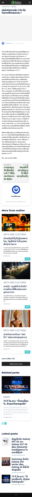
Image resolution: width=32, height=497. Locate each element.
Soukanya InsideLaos (18, 455)
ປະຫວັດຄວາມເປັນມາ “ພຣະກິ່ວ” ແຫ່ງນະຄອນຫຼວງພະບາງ (15, 335)
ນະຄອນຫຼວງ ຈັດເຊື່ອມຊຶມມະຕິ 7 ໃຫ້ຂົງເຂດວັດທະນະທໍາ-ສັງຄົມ (9, 173)
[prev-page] (3, 423)
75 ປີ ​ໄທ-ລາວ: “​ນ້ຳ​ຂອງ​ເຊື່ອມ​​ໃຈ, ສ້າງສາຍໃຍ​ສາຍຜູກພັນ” (15, 402)
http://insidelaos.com (16, 198)
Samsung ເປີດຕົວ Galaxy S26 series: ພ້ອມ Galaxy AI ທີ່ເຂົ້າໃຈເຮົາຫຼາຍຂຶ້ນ (20, 464)
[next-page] (5, 423)
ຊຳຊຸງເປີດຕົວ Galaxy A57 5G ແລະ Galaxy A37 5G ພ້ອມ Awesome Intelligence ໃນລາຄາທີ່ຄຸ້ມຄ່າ (21, 445)
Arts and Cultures (14, 234)
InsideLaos (8, 43)
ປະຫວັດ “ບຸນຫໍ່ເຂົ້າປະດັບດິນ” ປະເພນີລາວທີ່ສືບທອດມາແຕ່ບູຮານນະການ (15, 289)
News (14, 6)
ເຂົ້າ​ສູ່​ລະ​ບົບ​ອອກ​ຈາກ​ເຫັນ (16, 364)
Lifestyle (6, 6)
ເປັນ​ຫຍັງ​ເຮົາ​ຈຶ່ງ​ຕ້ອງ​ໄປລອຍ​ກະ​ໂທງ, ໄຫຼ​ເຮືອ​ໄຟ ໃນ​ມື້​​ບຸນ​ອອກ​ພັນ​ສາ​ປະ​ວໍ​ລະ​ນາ (15, 241)
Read (27, 259)
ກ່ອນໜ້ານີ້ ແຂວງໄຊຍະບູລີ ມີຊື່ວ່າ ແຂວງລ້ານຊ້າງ (22, 171)
